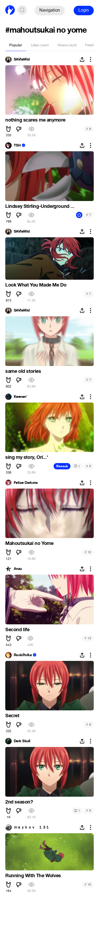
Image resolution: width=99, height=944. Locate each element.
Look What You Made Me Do (35, 285)
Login (83, 10)
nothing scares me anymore (35, 120)
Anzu (18, 569)
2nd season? (19, 802)
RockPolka (23, 655)
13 (87, 638)
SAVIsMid (22, 59)
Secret (12, 715)
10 (87, 552)
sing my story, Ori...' (26, 457)
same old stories (23, 371)
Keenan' (20, 397)
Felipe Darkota (25, 483)
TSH (17, 145)
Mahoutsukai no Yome (29, 543)
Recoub (62, 466)
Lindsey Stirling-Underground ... (39, 206)
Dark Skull (22, 741)
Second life (17, 629)
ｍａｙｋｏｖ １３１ (31, 827)
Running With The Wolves (33, 875)
